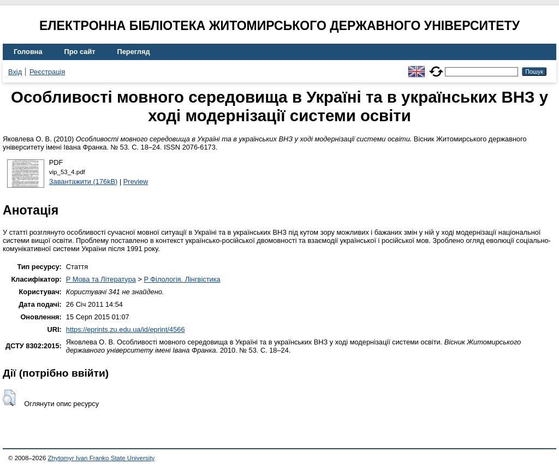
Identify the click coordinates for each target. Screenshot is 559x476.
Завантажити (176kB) (83, 181)
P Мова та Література (101, 279)
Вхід (15, 72)
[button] (9, 398)
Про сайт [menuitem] (80, 51)
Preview (135, 181)
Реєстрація (47, 72)
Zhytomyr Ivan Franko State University (101, 458)
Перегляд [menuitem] (133, 51)
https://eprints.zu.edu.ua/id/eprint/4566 (125, 329)
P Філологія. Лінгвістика (182, 279)
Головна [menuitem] (28, 51)
